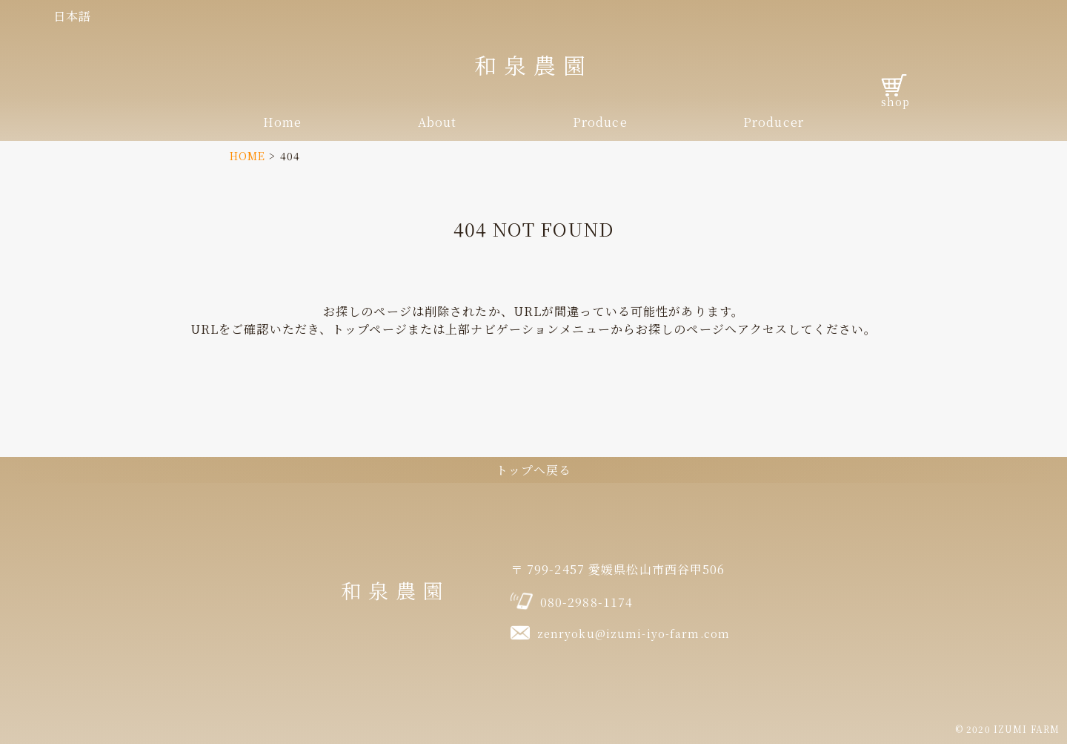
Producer (773, 122)
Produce (600, 122)
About (437, 122)
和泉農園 (533, 64)
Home (282, 122)
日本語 (72, 15)
